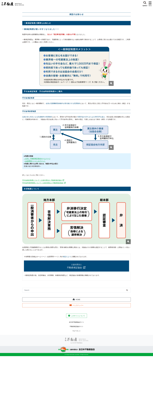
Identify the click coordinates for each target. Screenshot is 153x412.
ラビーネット (76, 331)
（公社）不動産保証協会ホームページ (37, 158)
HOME (78, 299)
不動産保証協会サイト (76, 326)
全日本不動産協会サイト (76, 322)
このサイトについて (78, 316)
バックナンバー (77, 305)
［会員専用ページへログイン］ (35, 161)
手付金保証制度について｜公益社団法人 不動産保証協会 (42, 180)
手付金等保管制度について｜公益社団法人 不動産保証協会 (42, 183)
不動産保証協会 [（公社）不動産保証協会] (74, 266)
